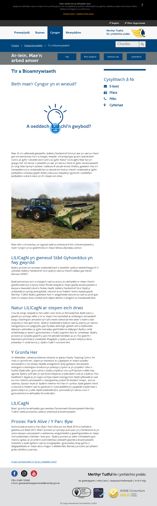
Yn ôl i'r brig (140, 480)
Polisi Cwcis (102, 480)
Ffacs (110, 92)
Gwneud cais (113, 56)
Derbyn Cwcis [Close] (69, 13)
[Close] (142, 4)
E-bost (111, 86)
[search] (127, 44)
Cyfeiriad (113, 105)
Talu (67, 56)
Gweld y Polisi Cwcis (85, 13)
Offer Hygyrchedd (135, 23)
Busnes (40, 32)
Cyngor (55, 32)
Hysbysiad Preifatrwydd (121, 480)
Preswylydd (22, 32)
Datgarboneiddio (33, 45)
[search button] (142, 44)
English (114, 23)
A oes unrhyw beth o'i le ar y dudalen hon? (34, 461)
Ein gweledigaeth (86, 480)
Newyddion (73, 32)
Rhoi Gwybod (90, 56)
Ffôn (110, 99)
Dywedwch (136, 56)
